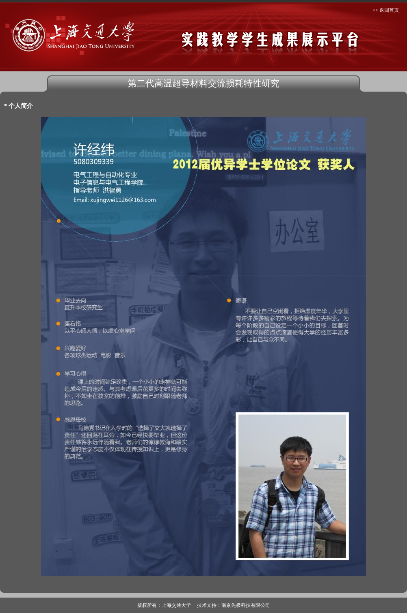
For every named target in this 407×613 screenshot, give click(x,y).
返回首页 (389, 10)
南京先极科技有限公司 (245, 605)
